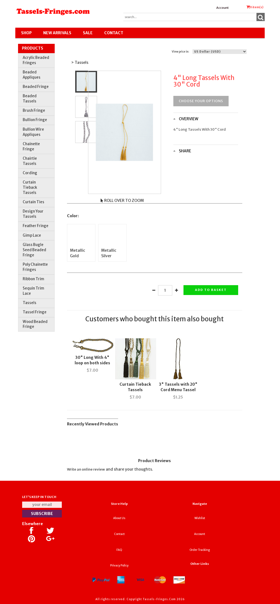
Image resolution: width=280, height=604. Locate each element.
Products (32, 48)
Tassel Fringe (34, 312)
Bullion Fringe (35, 120)
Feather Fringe (35, 226)
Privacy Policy (119, 565)
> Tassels (79, 62)
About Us (119, 518)
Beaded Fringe (36, 86)
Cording (30, 173)
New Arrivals (57, 32)
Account (222, 8)
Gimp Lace (32, 235)
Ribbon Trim (33, 279)
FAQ (119, 550)
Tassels (29, 302)
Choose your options (201, 101)
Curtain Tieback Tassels (30, 187)
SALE (88, 32)
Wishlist (199, 518)
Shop (26, 32)
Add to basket (211, 290)
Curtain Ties (33, 202)
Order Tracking (199, 550)
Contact (113, 32)
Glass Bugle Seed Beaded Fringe (34, 249)
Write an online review (86, 469)
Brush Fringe (34, 110)
